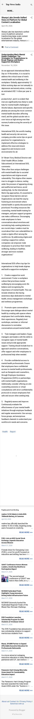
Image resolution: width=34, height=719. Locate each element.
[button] (31, 17)
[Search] (31, 5)
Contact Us (14, 701)
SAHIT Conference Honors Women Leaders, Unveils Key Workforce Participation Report (14, 567)
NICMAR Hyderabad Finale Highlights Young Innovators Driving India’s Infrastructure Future (14, 593)
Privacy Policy (25, 701)
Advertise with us (17, 704)
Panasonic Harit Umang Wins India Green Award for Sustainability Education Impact (14, 672)
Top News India (13, 4)
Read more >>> (26, 532)
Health (5, 432)
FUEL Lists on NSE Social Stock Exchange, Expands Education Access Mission (13, 540)
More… (10, 11)
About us (5, 701)
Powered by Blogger (17, 710)
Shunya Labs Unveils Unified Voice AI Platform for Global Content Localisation (14, 19)
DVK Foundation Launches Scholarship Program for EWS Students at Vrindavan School (12, 619)
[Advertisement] (17, 490)
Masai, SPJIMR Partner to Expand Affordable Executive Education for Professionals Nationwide (14, 646)
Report (13, 432)
